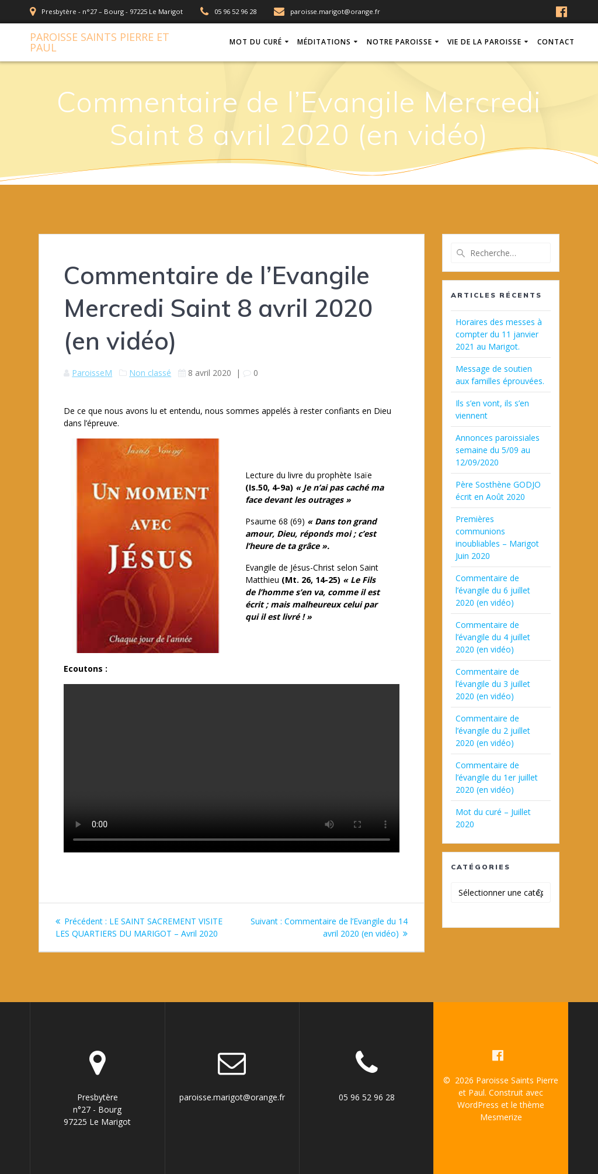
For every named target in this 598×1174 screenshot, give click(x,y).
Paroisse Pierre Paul (99, 42)
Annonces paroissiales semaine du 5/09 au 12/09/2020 (498, 450)
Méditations (324, 42)
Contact (556, 42)
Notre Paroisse (399, 42)
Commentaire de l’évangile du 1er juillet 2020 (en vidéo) (497, 777)
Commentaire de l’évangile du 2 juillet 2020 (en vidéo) (493, 730)
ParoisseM (92, 372)
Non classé (150, 372)
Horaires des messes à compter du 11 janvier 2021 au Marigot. (499, 334)
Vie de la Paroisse (484, 42)
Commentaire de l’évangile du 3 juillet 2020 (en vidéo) (493, 684)
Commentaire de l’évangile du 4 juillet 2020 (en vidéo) (493, 637)
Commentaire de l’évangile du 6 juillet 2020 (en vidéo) (493, 590)
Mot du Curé (256, 42)
